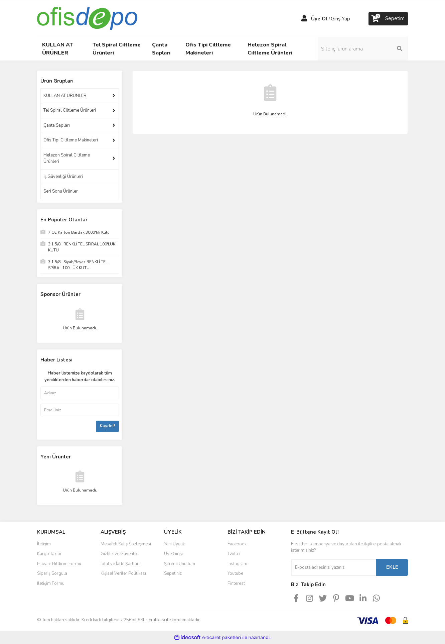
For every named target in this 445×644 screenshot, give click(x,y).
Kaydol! (107, 426)
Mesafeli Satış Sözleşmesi (126, 544)
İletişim (44, 544)
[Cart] (388, 18)
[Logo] (87, 18)
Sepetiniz (173, 573)
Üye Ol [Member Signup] (319, 18)
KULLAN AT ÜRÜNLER (65, 96)
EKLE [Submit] (392, 567)
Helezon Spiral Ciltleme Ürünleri (66, 158)
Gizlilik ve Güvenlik (119, 554)
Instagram (237, 564)
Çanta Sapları (56, 125)
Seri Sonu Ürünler (60, 191)
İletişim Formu (50, 583)
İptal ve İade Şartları (120, 564)
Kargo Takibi (49, 554)
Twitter (234, 554)
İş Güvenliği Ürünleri (63, 177)
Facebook (237, 544)
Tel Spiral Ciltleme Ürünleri (69, 110)
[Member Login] (304, 19)
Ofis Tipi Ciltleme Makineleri (70, 140)
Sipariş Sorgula (52, 573)
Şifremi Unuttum (179, 564)
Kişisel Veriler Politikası (123, 573)
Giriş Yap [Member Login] (340, 18)
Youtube (235, 573)
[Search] (363, 49)
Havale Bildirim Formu (59, 564)
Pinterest (236, 583)
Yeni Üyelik (174, 544)
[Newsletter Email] (333, 567)
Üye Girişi (173, 554)
